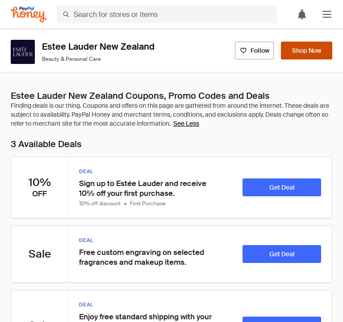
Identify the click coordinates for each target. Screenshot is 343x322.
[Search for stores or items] (167, 14)
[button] (327, 14)
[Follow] (254, 50)
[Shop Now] (306, 50)
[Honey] (28, 14)
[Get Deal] (282, 187)
